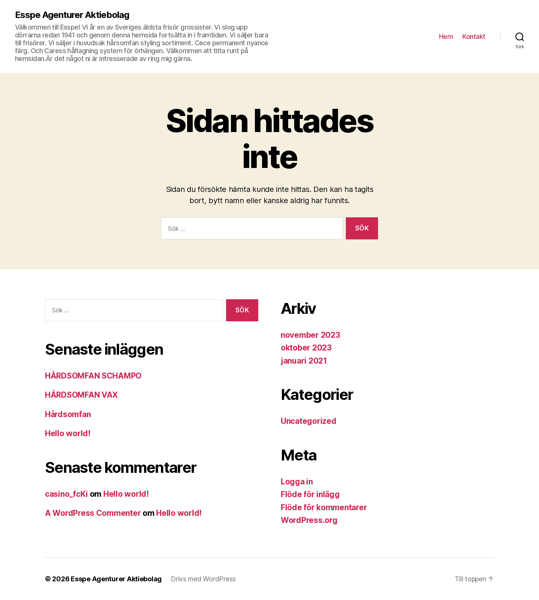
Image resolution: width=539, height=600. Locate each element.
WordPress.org (309, 520)
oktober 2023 (306, 347)
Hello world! (68, 433)
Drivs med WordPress (203, 579)
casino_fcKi (66, 494)
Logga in (297, 481)
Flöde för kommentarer (324, 507)
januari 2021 (304, 360)
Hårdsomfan (68, 414)
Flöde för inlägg (310, 494)
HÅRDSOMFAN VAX (81, 395)
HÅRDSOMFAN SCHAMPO (93, 375)
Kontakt (473, 36)
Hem (446, 36)
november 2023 (310, 335)
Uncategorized (309, 421)
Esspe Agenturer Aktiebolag (72, 14)
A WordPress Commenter (93, 513)
